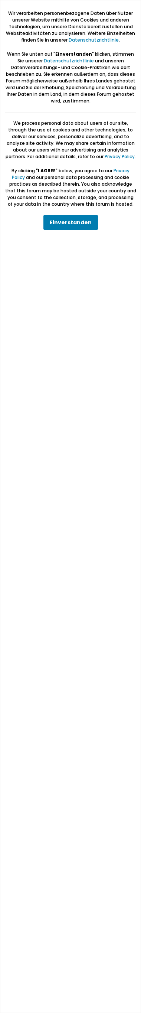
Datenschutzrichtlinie (94, 40)
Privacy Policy (120, 156)
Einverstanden (71, 222)
